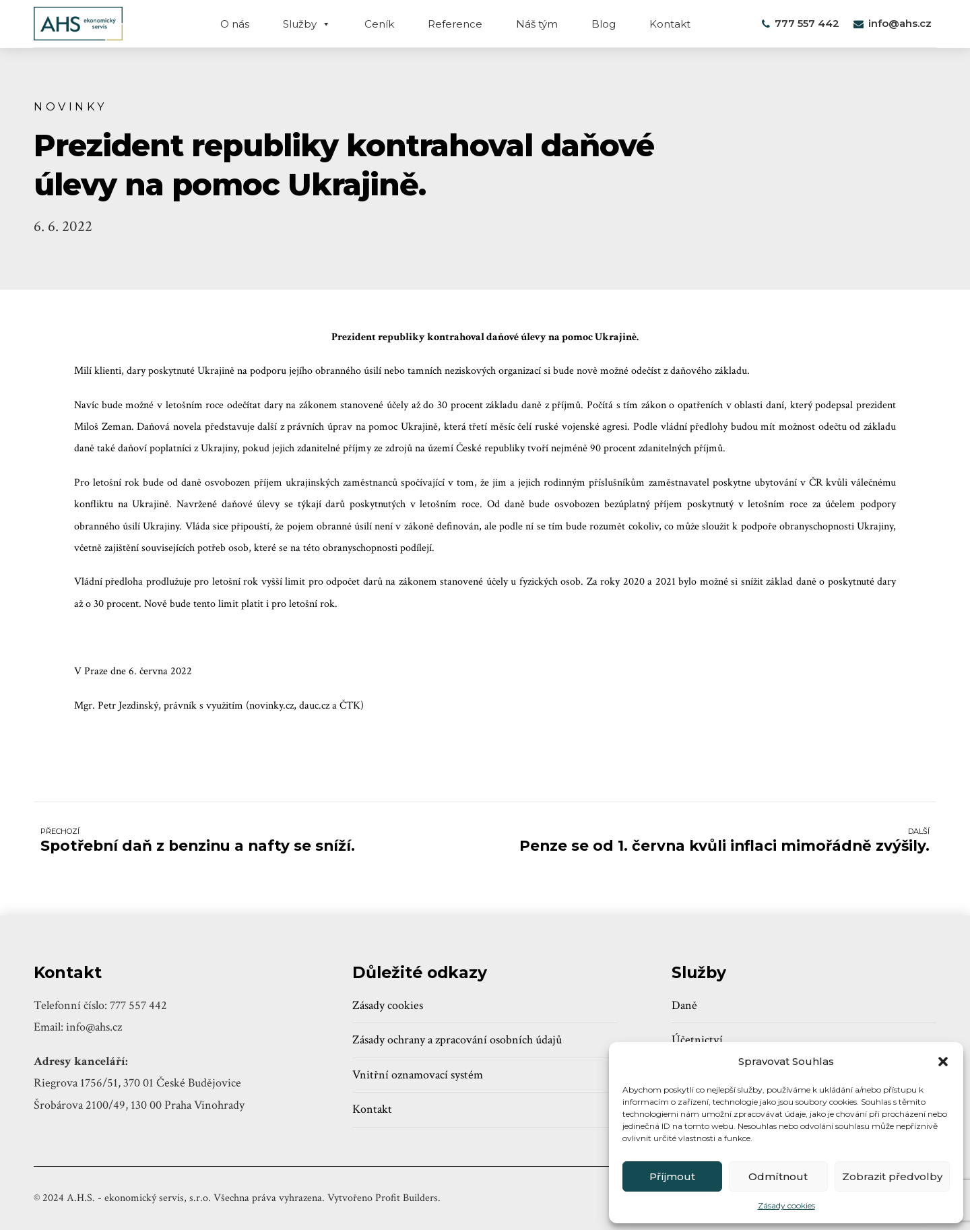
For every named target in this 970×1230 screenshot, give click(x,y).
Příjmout (672, 1176)
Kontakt (669, 24)
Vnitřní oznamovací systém (417, 1074)
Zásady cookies (786, 1205)
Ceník (379, 24)
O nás (234, 24)
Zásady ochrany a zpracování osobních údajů (457, 1039)
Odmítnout (778, 1176)
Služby (307, 24)
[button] (943, 1061)
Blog (603, 24)
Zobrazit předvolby (892, 1176)
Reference (455, 24)
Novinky (70, 106)
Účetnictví (697, 1039)
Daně (684, 1005)
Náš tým (537, 24)
